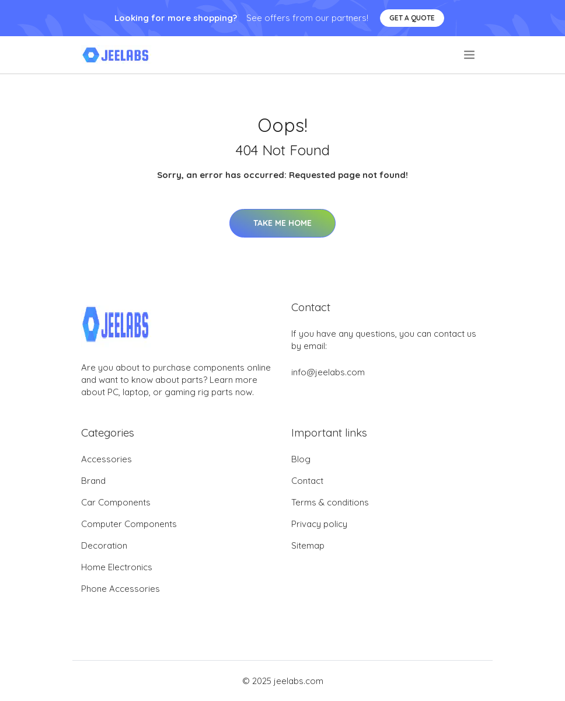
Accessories (106, 459)
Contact (307, 480)
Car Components (116, 502)
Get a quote (412, 17)
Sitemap (308, 545)
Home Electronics (116, 567)
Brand (93, 480)
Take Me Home (282, 223)
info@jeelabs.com (328, 372)
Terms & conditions (330, 502)
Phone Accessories (120, 588)
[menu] (470, 55)
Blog (301, 459)
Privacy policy (319, 523)
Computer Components (129, 523)
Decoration (104, 545)
